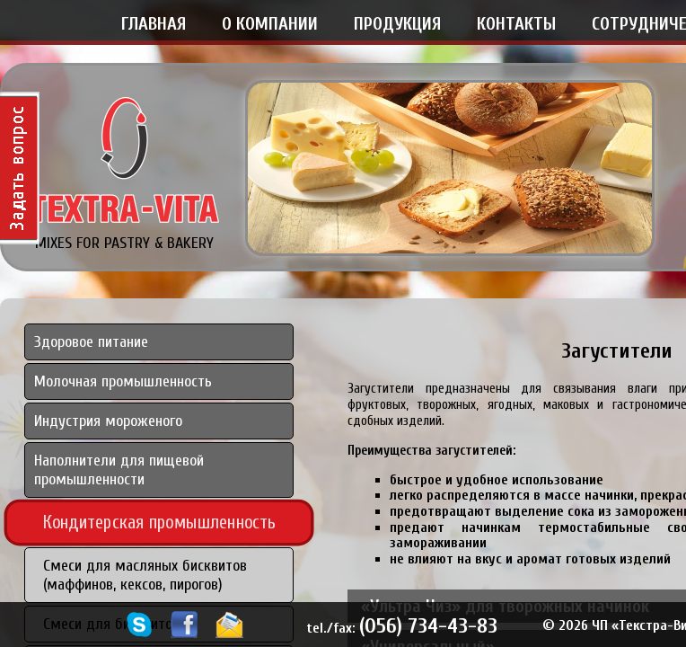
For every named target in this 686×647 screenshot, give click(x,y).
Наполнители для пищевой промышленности (119, 470)
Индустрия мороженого (108, 421)
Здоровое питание (91, 341)
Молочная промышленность (123, 381)
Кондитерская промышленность (160, 522)
